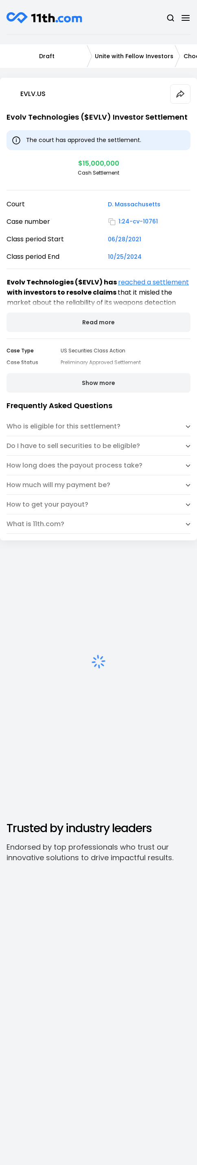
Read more (98, 322)
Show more (98, 383)
